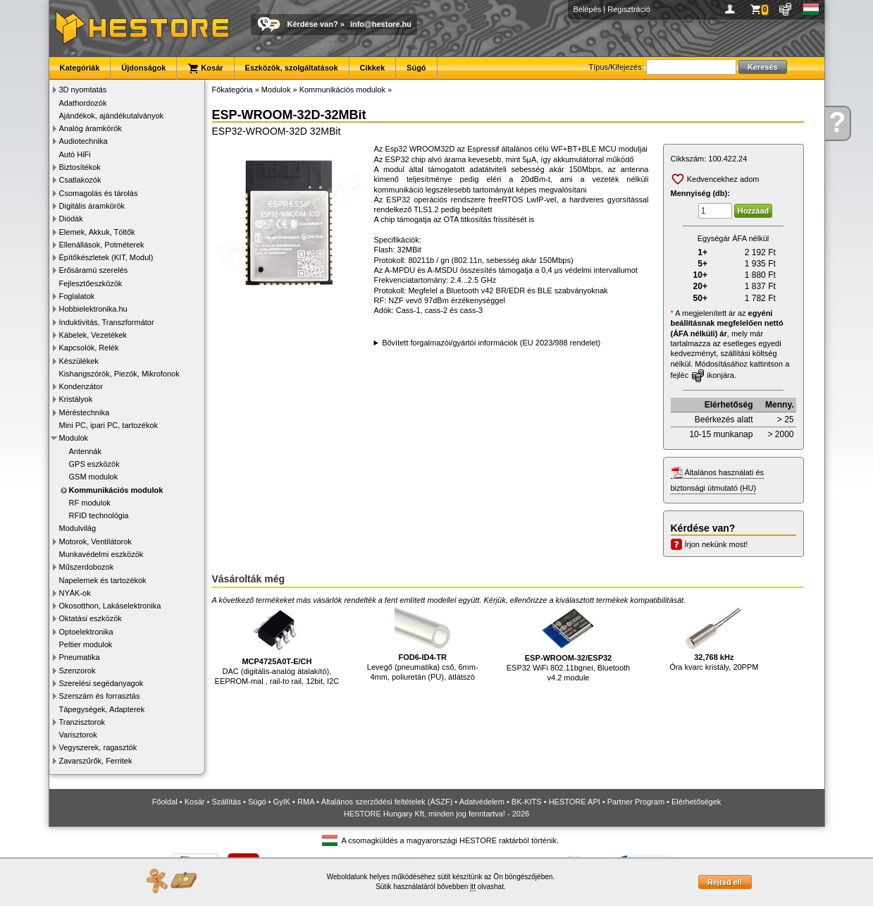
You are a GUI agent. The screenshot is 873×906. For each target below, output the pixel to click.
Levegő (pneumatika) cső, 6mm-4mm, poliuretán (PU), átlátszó (422, 644)
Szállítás (226, 801)
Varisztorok (78, 734)
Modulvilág (78, 528)
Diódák (71, 218)
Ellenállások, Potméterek (101, 244)
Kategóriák (80, 67)
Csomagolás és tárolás (98, 193)
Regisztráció (628, 9)
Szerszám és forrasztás (99, 696)
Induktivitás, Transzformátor (106, 322)
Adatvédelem (481, 801)
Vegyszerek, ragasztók (98, 747)
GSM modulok (93, 476)
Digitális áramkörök (92, 206)
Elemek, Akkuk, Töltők (97, 232)
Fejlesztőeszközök (91, 283)
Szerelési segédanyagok (101, 683)
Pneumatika (79, 657)
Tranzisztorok (82, 722)
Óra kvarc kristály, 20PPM (713, 639)
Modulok (74, 438)
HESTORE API (574, 801)
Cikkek (372, 67)
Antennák (85, 451)
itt (473, 886)
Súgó (416, 67)
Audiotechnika (83, 141)
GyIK (281, 801)
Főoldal (165, 801)
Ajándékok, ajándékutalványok (111, 115)
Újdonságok (143, 67)
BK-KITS (527, 801)
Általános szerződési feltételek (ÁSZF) (386, 801)
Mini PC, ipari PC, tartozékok (109, 425)
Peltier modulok (86, 644)
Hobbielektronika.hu (93, 309)
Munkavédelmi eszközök (101, 554)
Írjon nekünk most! (716, 544)
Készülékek (79, 361)
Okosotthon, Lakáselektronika (110, 605)
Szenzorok (77, 670)
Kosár (205, 68)
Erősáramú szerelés (93, 270)
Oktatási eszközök (90, 618)
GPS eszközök (94, 464)
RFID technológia (99, 515)
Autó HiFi (75, 154)
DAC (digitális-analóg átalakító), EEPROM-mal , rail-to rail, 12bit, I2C (277, 646)
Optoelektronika (86, 632)
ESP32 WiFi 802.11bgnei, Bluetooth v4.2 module (569, 644)
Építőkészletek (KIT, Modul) (106, 257)
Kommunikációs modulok (116, 490)
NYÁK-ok (75, 593)
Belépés (588, 9)
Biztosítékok (80, 167)
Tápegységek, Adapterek (102, 709)
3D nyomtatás (83, 89)
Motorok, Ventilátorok (95, 541)
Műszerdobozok (86, 567)
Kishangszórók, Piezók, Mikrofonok (119, 373)
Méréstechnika (84, 412)
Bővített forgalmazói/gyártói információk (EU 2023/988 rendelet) (491, 342)
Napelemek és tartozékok (103, 580)
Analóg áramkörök (90, 128)
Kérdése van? (312, 24)
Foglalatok (77, 296)
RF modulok (90, 502)
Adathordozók (83, 103)
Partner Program (635, 801)
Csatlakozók (80, 180)
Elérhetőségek (696, 801)
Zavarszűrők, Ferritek (95, 761)
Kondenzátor (81, 386)
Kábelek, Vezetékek (93, 335)
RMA (305, 801)
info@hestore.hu (380, 24)
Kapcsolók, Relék (89, 347)
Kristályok (76, 399)
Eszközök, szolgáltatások (291, 67)
